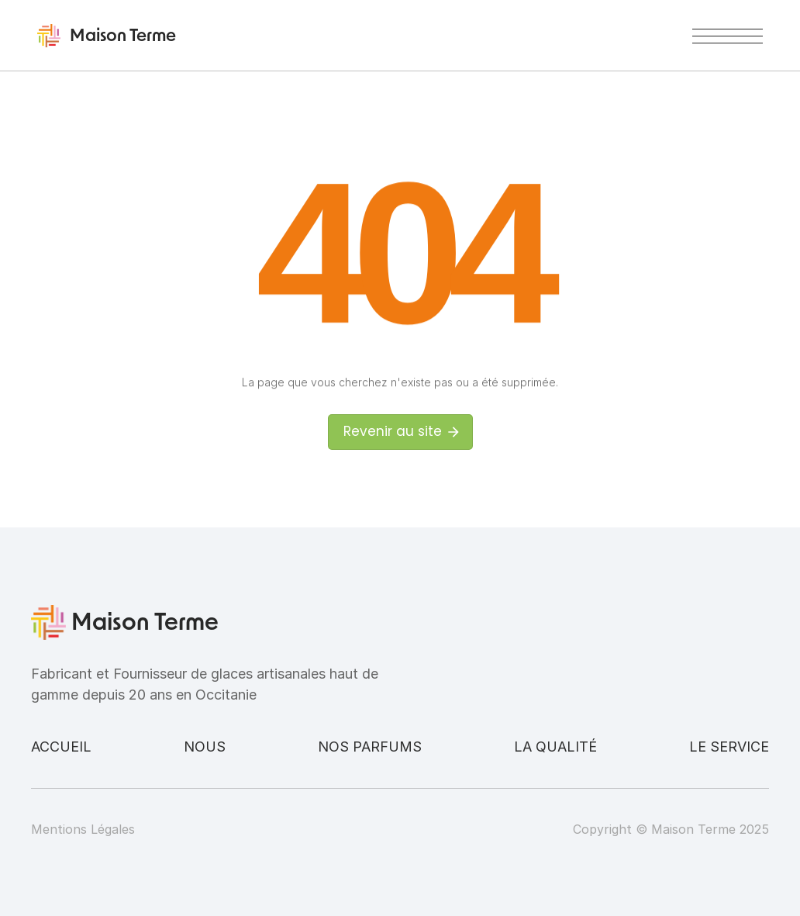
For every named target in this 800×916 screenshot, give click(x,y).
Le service (729, 746)
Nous (205, 746)
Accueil (61, 746)
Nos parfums (370, 746)
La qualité (555, 746)
